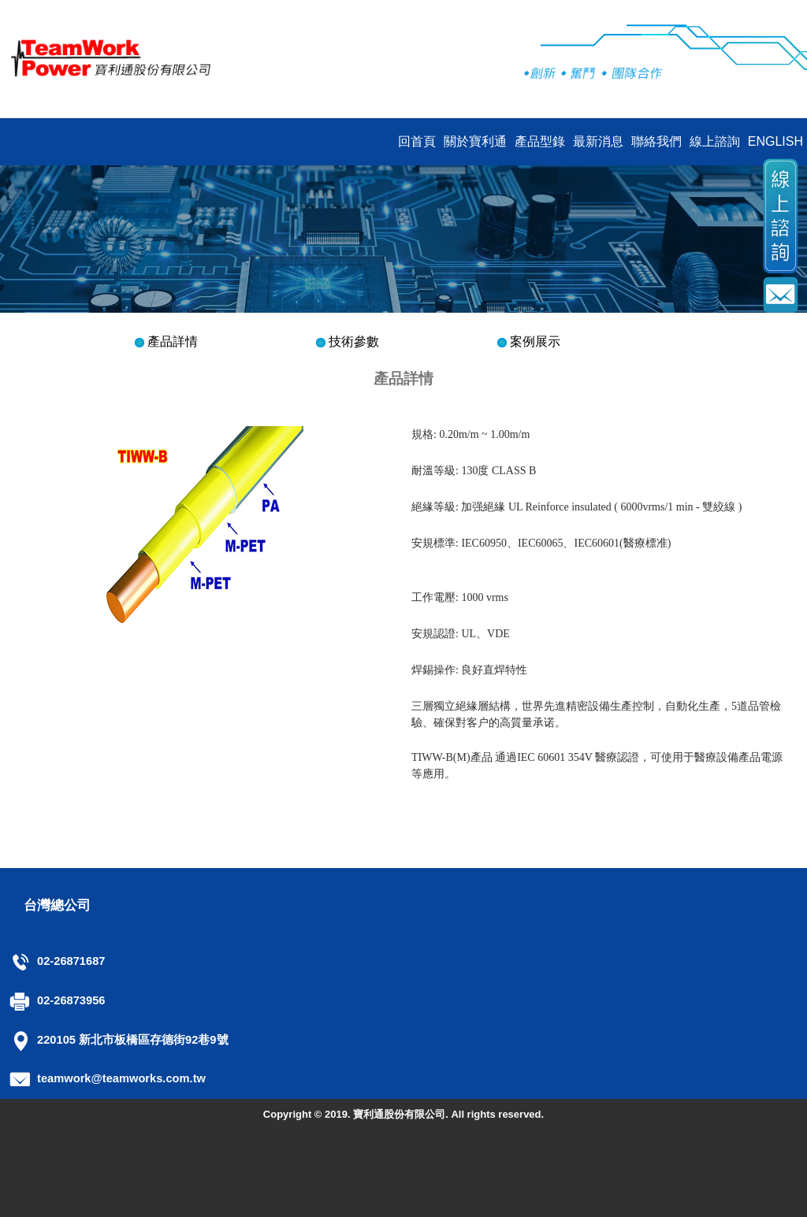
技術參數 (354, 341)
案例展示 (535, 341)
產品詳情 (172, 341)
